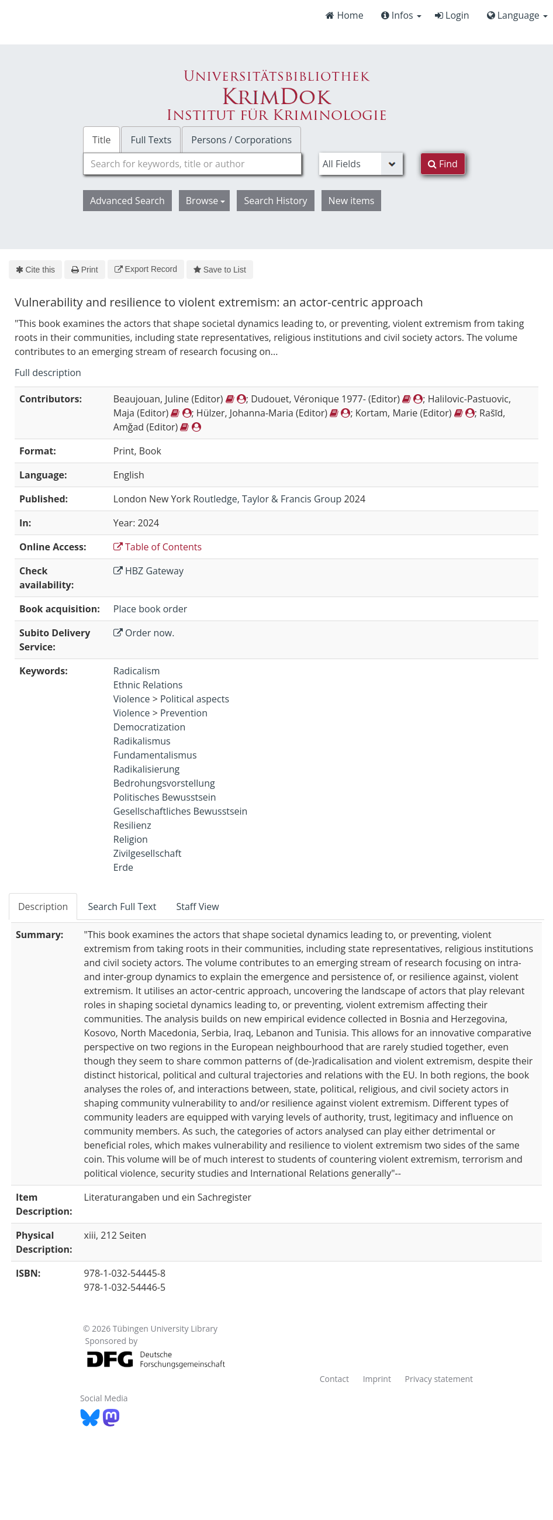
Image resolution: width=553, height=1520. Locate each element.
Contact (334, 1378)
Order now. (144, 632)
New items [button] (352, 200)
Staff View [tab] (197, 906)
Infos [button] (401, 15)
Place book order (150, 608)
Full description (48, 372)
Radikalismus (142, 741)
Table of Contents (157, 546)
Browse (206, 200)
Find (443, 163)
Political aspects (194, 698)
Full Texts (150, 139)
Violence (131, 698)
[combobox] (192, 164)
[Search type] (361, 164)
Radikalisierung (146, 769)
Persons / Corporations (241, 139)
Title (101, 139)
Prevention (184, 712)
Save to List (219, 269)
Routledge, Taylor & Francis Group (267, 498)
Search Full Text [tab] (122, 906)
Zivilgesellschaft (147, 853)
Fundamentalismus (155, 755)
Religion (130, 839)
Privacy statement (439, 1378)
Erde (123, 867)
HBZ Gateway (148, 570)
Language (517, 15)
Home (344, 15)
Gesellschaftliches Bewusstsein (180, 811)
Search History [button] (275, 200)
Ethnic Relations (148, 684)
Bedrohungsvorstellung (164, 783)
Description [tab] (43, 906)
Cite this (35, 269)
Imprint (377, 1378)
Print (84, 269)
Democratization (149, 727)
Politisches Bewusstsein (164, 797)
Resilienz (132, 825)
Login (452, 15)
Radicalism (136, 670)
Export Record (146, 269)
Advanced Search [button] (127, 200)
